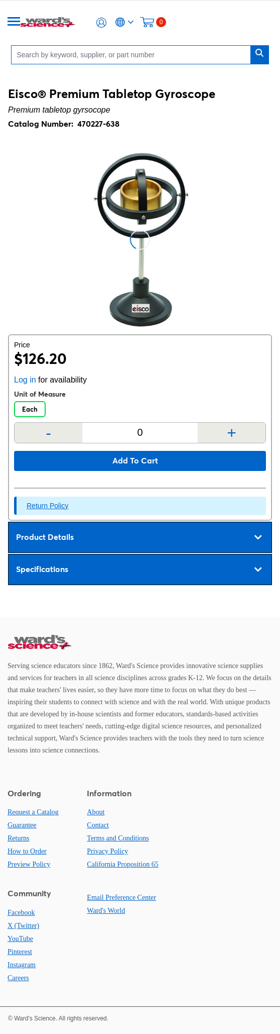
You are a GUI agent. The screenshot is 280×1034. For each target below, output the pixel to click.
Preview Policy (29, 864)
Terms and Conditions (118, 838)
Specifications (138, 569)
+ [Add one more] (231, 433)
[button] (101, 23)
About (95, 812)
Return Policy (47, 506)
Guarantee (22, 825)
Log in (25, 379)
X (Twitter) (23, 925)
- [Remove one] (48, 433)
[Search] (133, 54)
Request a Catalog (33, 812)
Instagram (22, 965)
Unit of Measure (40, 394)
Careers (18, 978)
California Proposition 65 (122, 864)
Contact (98, 825)
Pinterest (20, 952)
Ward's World (106, 910)
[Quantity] (140, 432)
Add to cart (135, 460)
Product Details (138, 537)
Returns (19, 838)
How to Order (27, 851)
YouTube (20, 939)
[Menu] (14, 22)
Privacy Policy (107, 851)
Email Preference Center (121, 897)
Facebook (21, 912)
